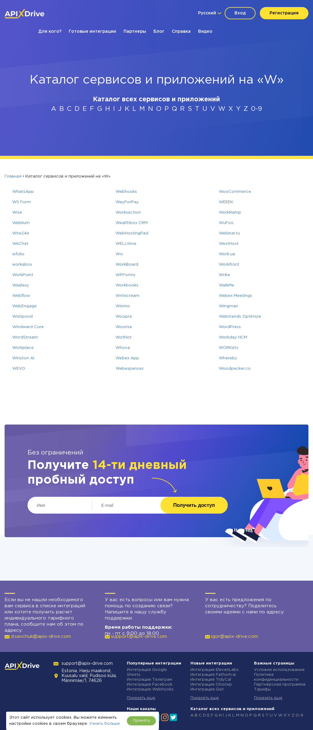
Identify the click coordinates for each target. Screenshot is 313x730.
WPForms (125, 275)
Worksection (128, 212)
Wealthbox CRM (132, 223)
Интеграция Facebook (149, 684)
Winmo (123, 306)
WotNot (124, 337)
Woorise (124, 327)
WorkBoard (127, 264)
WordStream (25, 337)
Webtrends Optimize (240, 316)
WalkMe (226, 285)
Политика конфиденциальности (276, 677)
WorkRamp (230, 212)
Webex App (127, 358)
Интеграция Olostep (211, 684)
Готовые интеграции (92, 31)
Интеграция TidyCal (210, 679)
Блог (158, 31)
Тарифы (262, 689)
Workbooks (127, 285)
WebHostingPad (132, 233)
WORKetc (229, 348)
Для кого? (49, 31)
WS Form (21, 202)
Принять (141, 720)
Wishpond (22, 316)
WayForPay (127, 202)
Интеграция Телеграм (149, 679)
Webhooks (126, 191)
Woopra (124, 316)
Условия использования (279, 670)
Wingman (228, 306)
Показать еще (141, 698)
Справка (181, 31)
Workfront (229, 264)
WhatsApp (23, 191)
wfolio (18, 254)
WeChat (20, 243)
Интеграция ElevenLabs (214, 670)
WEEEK (226, 202)
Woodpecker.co (235, 368)
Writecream (127, 296)
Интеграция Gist (207, 689)
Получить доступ (194, 505)
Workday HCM (233, 337)
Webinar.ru (229, 233)
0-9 (256, 109)
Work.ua (227, 254)
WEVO (18, 368)
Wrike (224, 275)
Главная (13, 176)
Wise (17, 212)
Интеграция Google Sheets (147, 672)
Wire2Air (20, 233)
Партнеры (134, 31)
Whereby (228, 358)
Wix (119, 254)
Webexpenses (130, 368)
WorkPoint (22, 275)
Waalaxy (20, 285)
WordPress (230, 327)
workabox (22, 264)
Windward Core (28, 327)
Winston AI (23, 358)
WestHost (229, 243)
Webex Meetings (235, 296)
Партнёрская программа (279, 684)
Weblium (21, 223)
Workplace (23, 348)
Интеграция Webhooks (150, 689)
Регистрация (284, 13)
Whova (123, 348)
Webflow (21, 296)
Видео (205, 31)
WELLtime (126, 243)
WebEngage (24, 306)
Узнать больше (104, 723)
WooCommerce (235, 191)
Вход (240, 13)
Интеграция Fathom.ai (213, 674)
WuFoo (226, 223)
